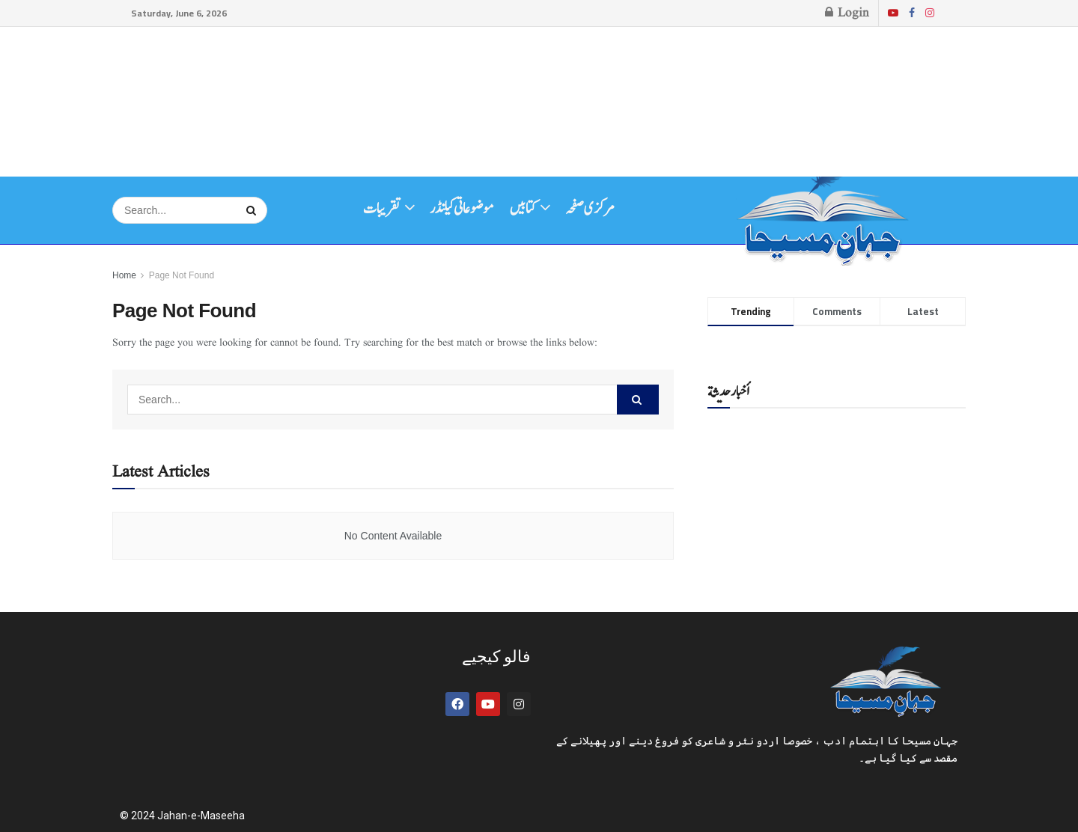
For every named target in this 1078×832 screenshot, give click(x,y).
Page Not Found (181, 275)
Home (124, 275)
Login (847, 13)
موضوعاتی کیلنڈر (461, 209)
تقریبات (382, 209)
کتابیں (523, 209)
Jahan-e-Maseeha (201, 816)
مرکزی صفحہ (590, 209)
